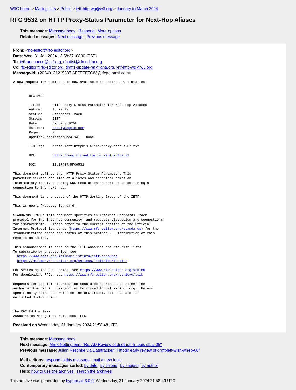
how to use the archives (52, 371)
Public (65, 9)
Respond (86, 31)
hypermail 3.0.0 (79, 381)
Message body (62, 31)
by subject (129, 365)
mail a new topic (107, 360)
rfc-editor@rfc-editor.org (49, 50)
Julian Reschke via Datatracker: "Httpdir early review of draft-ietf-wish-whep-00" (129, 350)
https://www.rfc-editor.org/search (112, 270)
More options (109, 31)
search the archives (94, 371)
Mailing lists (45, 9)
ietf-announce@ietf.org (40, 61)
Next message (71, 37)
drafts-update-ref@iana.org (89, 67)
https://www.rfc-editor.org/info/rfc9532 (90, 155)
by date (90, 365)
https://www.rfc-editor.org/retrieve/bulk (103, 275)
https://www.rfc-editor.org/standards (105, 229)
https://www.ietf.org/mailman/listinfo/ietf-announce (67, 256)
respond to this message (67, 360)
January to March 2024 (137, 9)
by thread (108, 365)
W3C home (20, 9)
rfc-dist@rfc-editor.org (82, 61)
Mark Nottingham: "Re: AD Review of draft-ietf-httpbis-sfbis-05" (106, 344)
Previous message (103, 37)
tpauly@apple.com (68, 128)
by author (149, 365)
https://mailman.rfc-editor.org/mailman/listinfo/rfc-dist (72, 261)
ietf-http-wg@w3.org (94, 9)
